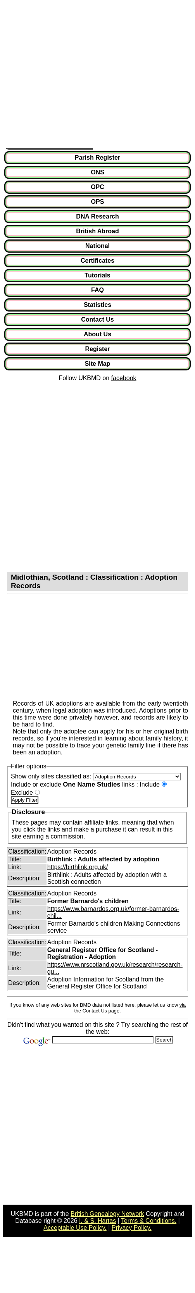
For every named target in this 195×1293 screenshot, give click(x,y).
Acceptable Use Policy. (74, 1227)
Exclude (22, 792)
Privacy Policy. (132, 1227)
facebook (123, 378)
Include (150, 784)
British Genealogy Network (107, 1213)
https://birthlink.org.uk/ (77, 867)
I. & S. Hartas (97, 1220)
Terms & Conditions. (148, 1220)
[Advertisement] (72, 75)
